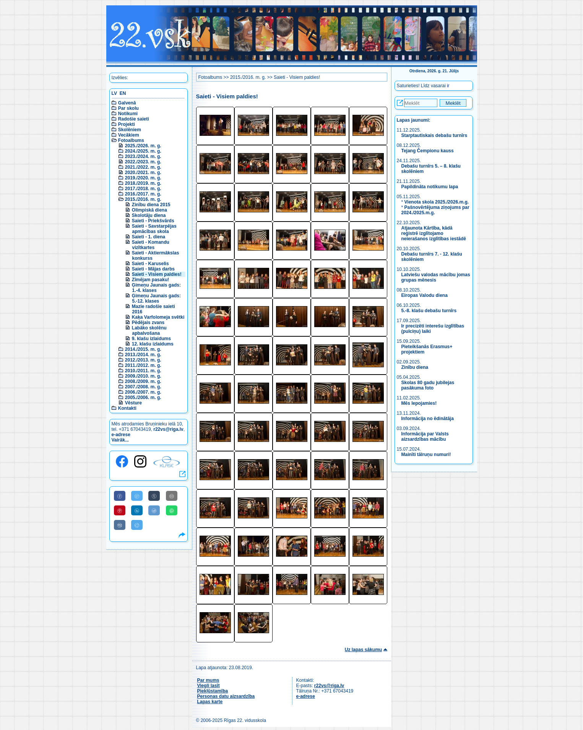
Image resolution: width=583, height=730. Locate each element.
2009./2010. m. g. (143, 376)
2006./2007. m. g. (143, 392)
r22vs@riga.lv (168, 429)
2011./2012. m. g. (143, 365)
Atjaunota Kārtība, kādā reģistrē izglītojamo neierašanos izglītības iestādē (433, 233)
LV (114, 93)
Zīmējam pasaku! (150, 279)
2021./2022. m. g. (143, 167)
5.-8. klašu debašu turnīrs (429, 310)
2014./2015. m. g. (143, 349)
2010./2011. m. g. (143, 370)
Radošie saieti (133, 119)
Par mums (208, 680)
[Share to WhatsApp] (171, 510)
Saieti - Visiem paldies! (157, 274)
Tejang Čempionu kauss (427, 150)
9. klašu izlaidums (151, 338)
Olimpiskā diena (149, 210)
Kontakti (127, 408)
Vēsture (133, 403)
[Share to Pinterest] (119, 510)
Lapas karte (210, 701)
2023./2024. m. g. (143, 156)
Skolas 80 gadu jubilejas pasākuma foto (428, 385)
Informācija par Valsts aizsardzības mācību (425, 436)
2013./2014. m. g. (143, 354)
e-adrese (121, 434)
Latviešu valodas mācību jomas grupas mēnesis (435, 277)
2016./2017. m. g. (143, 194)
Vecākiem (128, 135)
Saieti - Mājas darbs (153, 269)
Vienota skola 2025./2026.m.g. (436, 202)
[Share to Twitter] (137, 496)
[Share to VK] (119, 525)
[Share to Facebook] (119, 496)
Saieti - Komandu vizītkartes (150, 245)
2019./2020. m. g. (143, 178)
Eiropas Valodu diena (424, 295)
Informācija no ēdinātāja (427, 418)
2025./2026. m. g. (143, 145)
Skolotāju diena (149, 215)
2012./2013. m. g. (143, 360)
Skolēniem (129, 129)
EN (123, 93)
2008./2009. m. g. (143, 381)
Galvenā (127, 103)
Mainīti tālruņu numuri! (426, 454)
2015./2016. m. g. (143, 199)
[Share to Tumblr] (154, 496)
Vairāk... (120, 440)
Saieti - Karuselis (150, 263)
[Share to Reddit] (154, 510)
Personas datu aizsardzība (226, 696)
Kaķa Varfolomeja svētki (158, 317)
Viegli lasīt (208, 685)
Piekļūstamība (212, 691)
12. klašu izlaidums (153, 344)
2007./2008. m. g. (143, 386)
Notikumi (128, 113)
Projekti (126, 124)
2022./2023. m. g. (143, 162)
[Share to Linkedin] (137, 510)
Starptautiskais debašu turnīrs (435, 135)
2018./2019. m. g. (143, 183)
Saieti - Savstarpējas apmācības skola (154, 228)
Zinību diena (415, 367)
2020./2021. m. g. (143, 172)
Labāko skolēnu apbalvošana (149, 330)
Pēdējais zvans (148, 322)
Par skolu (128, 108)
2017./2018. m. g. (143, 188)
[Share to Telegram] (137, 525)
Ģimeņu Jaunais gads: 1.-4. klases (156, 287)
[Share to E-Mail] (171, 496)
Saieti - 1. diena (148, 237)
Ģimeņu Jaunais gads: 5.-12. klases (156, 298)
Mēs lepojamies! (419, 403)
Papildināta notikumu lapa (429, 186)
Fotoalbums (131, 140)
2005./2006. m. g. (143, 397)
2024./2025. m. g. (143, 151)
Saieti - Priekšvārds (153, 220)
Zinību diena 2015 (151, 204)
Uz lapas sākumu (363, 649)
